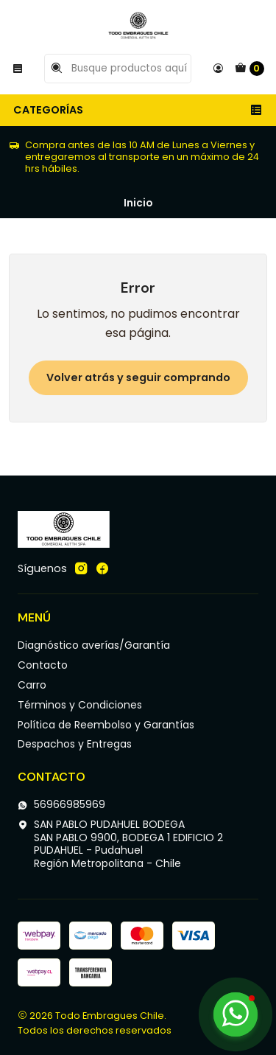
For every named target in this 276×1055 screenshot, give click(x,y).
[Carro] (249, 68)
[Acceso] (218, 68)
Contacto (43, 665)
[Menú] (17, 68)
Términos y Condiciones (80, 704)
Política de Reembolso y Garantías (106, 724)
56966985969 (61, 804)
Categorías (138, 109)
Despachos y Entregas (75, 744)
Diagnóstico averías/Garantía (94, 645)
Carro (32, 685)
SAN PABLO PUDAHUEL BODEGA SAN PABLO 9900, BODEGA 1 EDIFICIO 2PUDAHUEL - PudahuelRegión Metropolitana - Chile (120, 844)
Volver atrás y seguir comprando (138, 377)
